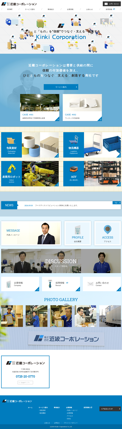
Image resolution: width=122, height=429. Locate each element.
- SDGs (68, 419)
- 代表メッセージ (71, 410)
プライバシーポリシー (71, 423)
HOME (9, 9)
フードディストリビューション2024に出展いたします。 (52, 205)
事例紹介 (51, 9)
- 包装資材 (42, 410)
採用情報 (109, 9)
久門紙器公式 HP (107, 409)
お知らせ (89, 9)
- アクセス (69, 416)
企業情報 (70, 9)
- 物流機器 (42, 413)
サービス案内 (30, 9)
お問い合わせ (114, 4)
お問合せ (57, 423)
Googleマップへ (25, 382)
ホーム (30, 407)
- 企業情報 (69, 413)
